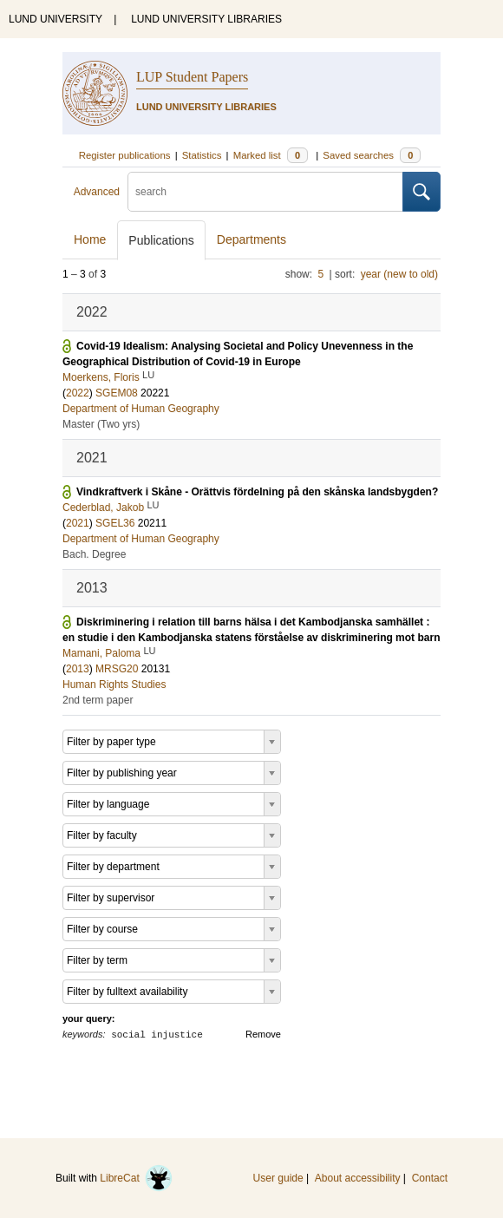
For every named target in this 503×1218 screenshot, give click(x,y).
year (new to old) (399, 274)
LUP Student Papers (192, 76)
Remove (263, 1034)
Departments (251, 239)
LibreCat (136, 1178)
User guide (278, 1178)
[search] (265, 192)
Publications (161, 240)
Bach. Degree (94, 554)
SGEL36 (114, 523)
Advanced (97, 192)
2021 (77, 523)
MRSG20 (116, 669)
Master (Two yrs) (101, 424)
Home (90, 239)
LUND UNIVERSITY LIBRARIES (206, 19)
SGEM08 (116, 393)
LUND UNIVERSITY (55, 19)
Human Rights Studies (114, 684)
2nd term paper (97, 700)
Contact (429, 1178)
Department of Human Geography (140, 409)
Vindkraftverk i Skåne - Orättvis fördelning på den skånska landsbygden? (257, 492)
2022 (77, 393)
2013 (77, 669)
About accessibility (358, 1178)
